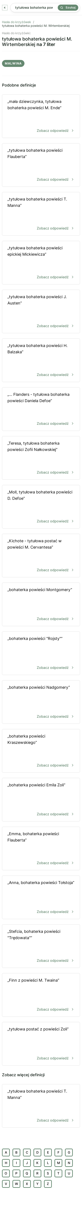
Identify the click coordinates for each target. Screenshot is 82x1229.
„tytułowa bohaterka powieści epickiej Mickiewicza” (41, 263)
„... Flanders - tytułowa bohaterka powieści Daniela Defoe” (41, 409)
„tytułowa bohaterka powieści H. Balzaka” (41, 360)
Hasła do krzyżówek (16, 22)
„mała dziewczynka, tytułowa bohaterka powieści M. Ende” (41, 116)
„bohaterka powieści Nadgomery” (41, 702)
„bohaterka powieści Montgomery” (41, 604)
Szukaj (68, 7)
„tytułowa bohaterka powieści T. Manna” (41, 214)
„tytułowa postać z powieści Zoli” (41, 1044)
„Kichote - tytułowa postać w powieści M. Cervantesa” (41, 556)
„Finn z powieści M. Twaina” (41, 995)
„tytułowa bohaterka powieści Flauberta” (41, 165)
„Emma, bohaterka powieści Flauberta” (41, 848)
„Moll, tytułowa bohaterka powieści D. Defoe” (41, 507)
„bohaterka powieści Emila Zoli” (41, 800)
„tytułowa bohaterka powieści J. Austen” (41, 311)
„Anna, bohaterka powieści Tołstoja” (41, 897)
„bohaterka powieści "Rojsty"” (41, 653)
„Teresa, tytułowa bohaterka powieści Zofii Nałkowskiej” (41, 458)
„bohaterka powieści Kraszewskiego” (41, 751)
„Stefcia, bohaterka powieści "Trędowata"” (41, 946)
